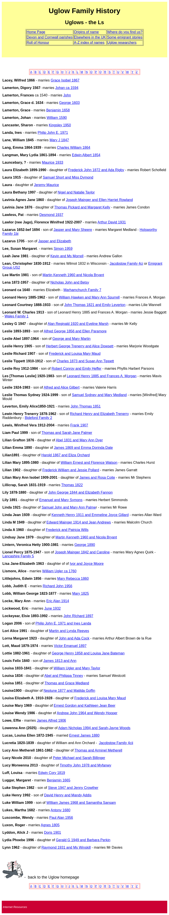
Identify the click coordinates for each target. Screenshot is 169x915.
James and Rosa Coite (97, 477)
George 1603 (69, 103)
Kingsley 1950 (60, 125)
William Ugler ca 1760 (59, 571)
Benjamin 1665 (58, 780)
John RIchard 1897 (78, 616)
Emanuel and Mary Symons (61, 500)
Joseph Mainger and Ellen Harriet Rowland (99, 200)
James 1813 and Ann (59, 661)
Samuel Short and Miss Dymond (68, 177)
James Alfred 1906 (51, 720)
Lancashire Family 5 (18, 556)
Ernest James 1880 (84, 735)
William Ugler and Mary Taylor (76, 668)
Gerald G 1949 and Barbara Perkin (83, 840)
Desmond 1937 (51, 215)
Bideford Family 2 (38, 418)
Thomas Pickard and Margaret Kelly (82, 207)
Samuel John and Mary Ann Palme (69, 507)
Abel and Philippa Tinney (63, 676)
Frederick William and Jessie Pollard (70, 470)
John (67, 95)
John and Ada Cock (74, 638)
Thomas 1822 (72, 485)
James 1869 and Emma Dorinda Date (83, 447)
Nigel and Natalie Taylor (76, 192)
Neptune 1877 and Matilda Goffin (69, 690)
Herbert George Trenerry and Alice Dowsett (79, 346)
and (78, 623)
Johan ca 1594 (66, 88)
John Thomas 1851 (86, 406)
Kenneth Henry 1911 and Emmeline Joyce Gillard (90, 515)
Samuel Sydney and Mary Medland (99, 395)
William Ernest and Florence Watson (89, 462)
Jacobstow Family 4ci (126, 263)
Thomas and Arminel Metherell (98, 750)
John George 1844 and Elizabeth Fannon (80, 492)
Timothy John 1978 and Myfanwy (85, 765)
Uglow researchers (121, 42)
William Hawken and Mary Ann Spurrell (89, 297)
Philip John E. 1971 (53, 132)
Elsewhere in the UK (90, 37)
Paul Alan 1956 (61, 817)
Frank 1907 (79, 425)
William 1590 (57, 118)
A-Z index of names (89, 42)
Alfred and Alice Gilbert (62, 387)
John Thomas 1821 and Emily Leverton (94, 305)
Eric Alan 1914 (57, 601)
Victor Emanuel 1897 (70, 646)
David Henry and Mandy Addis (67, 795)
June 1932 (52, 608)
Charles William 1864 (73, 147)
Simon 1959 (63, 248)
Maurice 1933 (52, 162)
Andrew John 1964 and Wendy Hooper (87, 713)
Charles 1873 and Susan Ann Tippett (85, 361)
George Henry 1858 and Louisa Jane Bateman (88, 653)
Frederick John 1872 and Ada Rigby (96, 170)
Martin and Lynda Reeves (69, 631)
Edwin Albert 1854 (86, 155)
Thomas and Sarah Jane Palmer (67, 433)
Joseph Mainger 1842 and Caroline (82, 552)
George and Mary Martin (71, 339)
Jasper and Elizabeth (54, 241)
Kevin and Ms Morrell (66, 256)
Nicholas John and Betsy (69, 282)
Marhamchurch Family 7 (82, 290)
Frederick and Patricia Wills (67, 530)
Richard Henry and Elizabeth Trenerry (99, 414)
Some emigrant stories (124, 37)
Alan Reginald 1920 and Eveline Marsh (78, 324)
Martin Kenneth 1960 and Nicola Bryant (73, 275)
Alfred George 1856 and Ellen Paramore (75, 331)
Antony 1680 (60, 810)
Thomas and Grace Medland (66, 683)
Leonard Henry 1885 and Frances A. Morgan (102, 376)
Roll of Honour (38, 42)
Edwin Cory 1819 (51, 773)
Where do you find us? (124, 32)
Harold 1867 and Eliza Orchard (65, 455)
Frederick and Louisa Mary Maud (75, 353)
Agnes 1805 (50, 825)
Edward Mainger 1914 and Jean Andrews (78, 522)
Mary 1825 (80, 593)
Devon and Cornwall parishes (50, 37)
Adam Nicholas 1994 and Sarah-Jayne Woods (94, 728)
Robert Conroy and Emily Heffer (76, 368)
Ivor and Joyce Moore (87, 563)
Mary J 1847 (59, 140)
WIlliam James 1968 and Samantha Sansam (81, 802)
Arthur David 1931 (111, 222)
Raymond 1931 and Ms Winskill (66, 847)
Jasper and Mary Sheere (72, 230)
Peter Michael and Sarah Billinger (79, 758)
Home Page (36, 32)
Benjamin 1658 (58, 110)
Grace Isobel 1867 (65, 80)
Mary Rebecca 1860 (73, 578)
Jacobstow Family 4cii (116, 743)
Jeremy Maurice (46, 185)
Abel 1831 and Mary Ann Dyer (79, 440)
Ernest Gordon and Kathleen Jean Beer (84, 705)
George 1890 (84, 545)
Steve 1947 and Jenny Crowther (73, 788)
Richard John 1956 (57, 586)
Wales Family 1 (17, 316)
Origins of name (86, 32)
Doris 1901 (52, 832)
